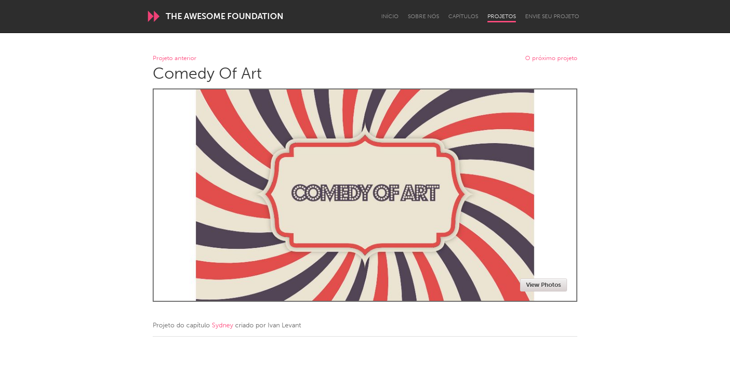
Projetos (501, 16)
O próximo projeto (551, 58)
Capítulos (463, 16)
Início (390, 16)
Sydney (222, 325)
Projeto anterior (174, 58)
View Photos (543, 284)
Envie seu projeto (552, 16)
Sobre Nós (423, 16)
